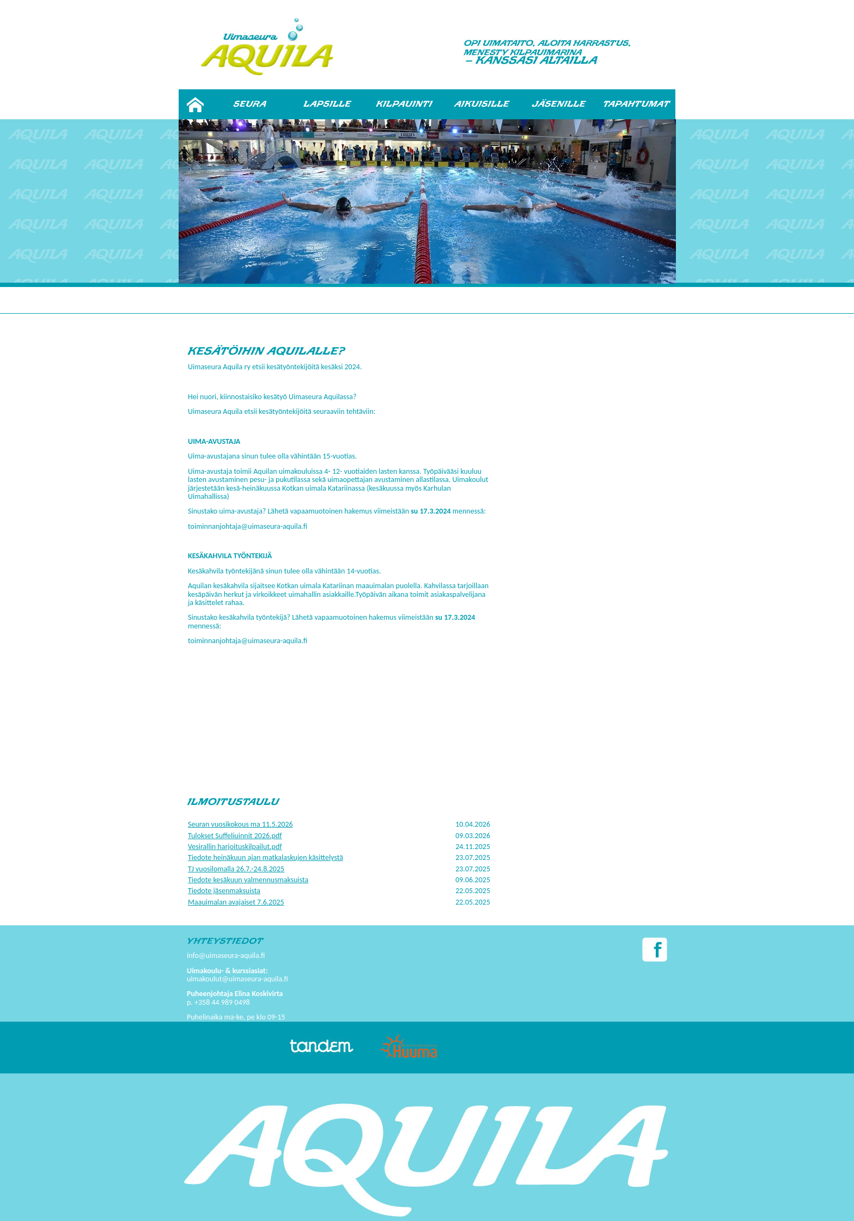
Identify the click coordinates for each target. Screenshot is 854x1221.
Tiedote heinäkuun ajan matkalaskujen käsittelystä (265, 857)
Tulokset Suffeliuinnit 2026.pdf (235, 835)
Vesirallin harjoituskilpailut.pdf (235, 846)
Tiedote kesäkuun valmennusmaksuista (248, 879)
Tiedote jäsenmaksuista (224, 890)
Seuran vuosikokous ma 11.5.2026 (240, 824)
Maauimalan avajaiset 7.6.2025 (236, 902)
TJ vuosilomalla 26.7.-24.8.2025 (236, 869)
